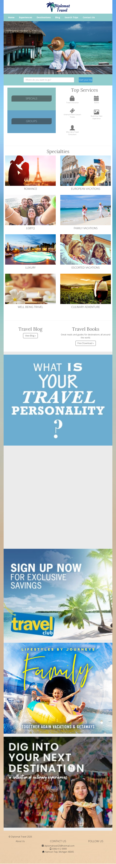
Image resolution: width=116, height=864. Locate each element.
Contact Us (89, 17)
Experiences (25, 17)
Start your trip (85, 79)
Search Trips (71, 17)
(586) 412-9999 (59, 848)
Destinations (44, 17)
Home (11, 17)
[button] (6, 47)
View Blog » (30, 335)
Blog (57, 17)
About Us (20, 841)
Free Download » (85, 343)
